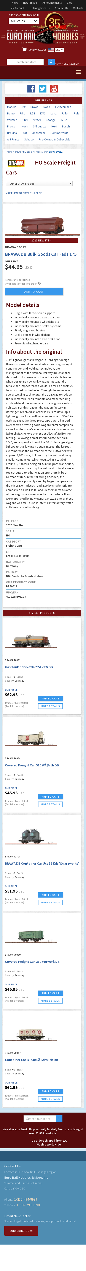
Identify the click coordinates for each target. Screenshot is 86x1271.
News (15, 3)
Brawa (34, 107)
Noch (25, 126)
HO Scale (27, 151)
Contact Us (61, 8)
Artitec (37, 120)
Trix (23, 107)
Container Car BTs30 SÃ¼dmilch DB (31, 1060)
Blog (69, 3)
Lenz (54, 113)
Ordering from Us (39, 8)
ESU (24, 133)
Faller (65, 113)
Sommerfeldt (59, 133)
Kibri (25, 120)
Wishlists (78, 8)
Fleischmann (63, 107)
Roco (46, 107)
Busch (66, 126)
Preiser (12, 126)
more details (50, 706)
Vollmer (12, 120)
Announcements (52, 3)
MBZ (64, 120)
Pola (76, 113)
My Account (17, 8)
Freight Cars (40, 151)
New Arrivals (30, 3)
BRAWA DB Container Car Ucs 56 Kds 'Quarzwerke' (42, 863)
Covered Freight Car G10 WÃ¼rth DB (32, 765)
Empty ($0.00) (37, 50)
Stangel (51, 120)
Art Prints (13, 139)
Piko (22, 113)
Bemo (11, 113)
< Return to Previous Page (23, 193)
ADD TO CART (50, 698)
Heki (54, 126)
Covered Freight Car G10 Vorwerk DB (32, 961)
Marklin (11, 107)
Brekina (12, 133)
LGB (32, 113)
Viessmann (39, 133)
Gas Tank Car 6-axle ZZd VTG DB (29, 667)
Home (9, 151)
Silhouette (39, 126)
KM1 (43, 113)
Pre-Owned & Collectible (54, 139)
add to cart (34, 291)
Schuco (29, 139)
